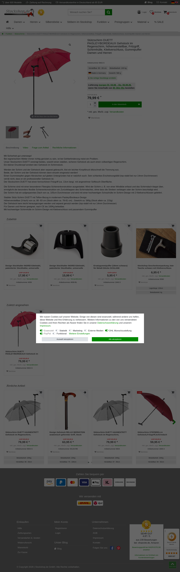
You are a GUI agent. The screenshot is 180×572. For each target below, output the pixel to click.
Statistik (63, 330)
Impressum (45, 326)
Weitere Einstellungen (79, 333)
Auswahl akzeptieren (65, 339)
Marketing (77, 330)
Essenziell (49, 330)
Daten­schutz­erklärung (107, 323)
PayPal (47, 333)
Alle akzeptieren (115, 339)
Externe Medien (95, 330)
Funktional (62, 333)
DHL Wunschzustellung (120, 330)
